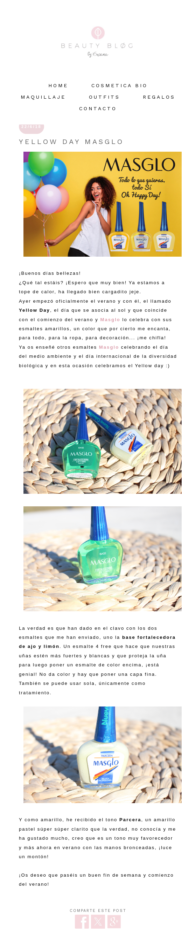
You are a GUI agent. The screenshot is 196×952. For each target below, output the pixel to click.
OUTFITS (104, 97)
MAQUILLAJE (43, 97)
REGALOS (159, 97)
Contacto (98, 108)
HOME (58, 85)
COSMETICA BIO (119, 85)
